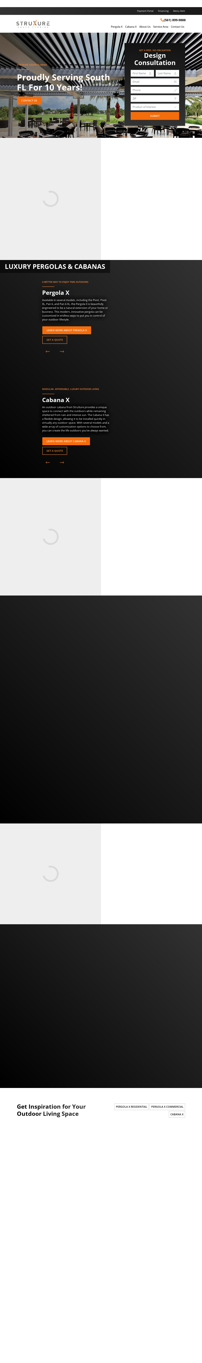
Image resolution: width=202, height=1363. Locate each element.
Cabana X (131, 26)
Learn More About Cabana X (66, 441)
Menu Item (179, 10)
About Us (145, 26)
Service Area (160, 26)
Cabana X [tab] (177, 1114)
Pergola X (117, 26)
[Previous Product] (47, 351)
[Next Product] (62, 351)
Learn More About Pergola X (67, 330)
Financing (163, 10)
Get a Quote (55, 339)
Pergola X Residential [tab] (131, 1107)
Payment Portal (145, 10)
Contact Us (177, 26)
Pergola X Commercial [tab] (167, 1107)
